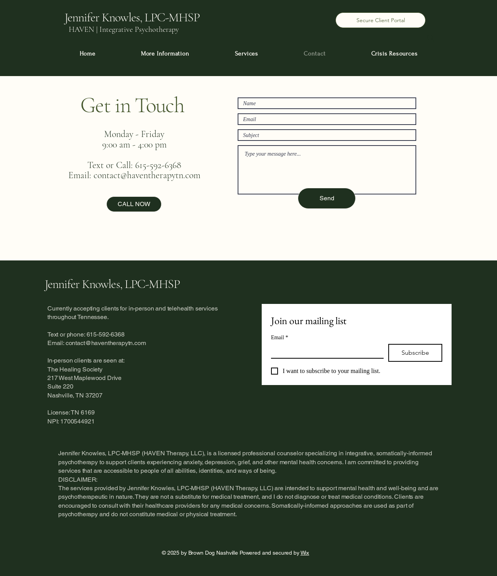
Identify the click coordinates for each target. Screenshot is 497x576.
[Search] (430, 38)
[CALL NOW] (134, 204)
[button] (165, 53)
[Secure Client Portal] (380, 20)
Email (279, 337)
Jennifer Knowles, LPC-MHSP (112, 283)
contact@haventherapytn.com (147, 175)
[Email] (325, 351)
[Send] (327, 198)
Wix (305, 553)
